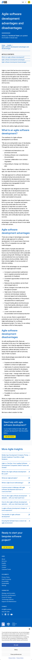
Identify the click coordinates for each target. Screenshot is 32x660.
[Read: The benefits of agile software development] (16, 515)
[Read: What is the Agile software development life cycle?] (16, 473)
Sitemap (4, 585)
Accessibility (5, 581)
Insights (9, 45)
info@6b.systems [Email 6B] (6, 609)
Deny (16, 649)
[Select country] (23, 2)
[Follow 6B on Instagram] (8, 615)
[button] (29, 629)
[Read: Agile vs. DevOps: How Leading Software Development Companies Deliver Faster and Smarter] (16, 465)
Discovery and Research (9, 595)
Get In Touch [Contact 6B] (7, 547)
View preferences (16, 654)
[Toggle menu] (29, 2)
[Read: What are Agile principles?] (16, 478)
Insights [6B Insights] (4, 563)
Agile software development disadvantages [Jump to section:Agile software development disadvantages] (14, 62)
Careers (4, 565)
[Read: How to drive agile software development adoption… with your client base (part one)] (16, 503)
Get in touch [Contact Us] (9, 436)
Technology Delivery (8, 599)
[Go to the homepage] (4, 2)
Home (3, 45)
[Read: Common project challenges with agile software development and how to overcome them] (16, 489)
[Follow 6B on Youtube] (11, 615)
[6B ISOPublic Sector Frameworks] (14, 624)
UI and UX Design (7, 597)
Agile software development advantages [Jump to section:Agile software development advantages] (13, 59)
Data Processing (6, 579)
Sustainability (5, 583)
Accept (16, 645)
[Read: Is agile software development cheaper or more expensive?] (16, 509)
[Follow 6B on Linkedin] (5, 615)
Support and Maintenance (9, 601)
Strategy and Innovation (8, 593)
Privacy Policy (12, 658)
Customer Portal (6, 569)
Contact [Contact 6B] (4, 567)
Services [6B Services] (4, 561)
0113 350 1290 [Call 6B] (5, 611)
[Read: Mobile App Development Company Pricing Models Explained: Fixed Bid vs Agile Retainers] (16, 457)
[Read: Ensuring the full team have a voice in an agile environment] (16, 522)
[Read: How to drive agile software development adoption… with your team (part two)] (16, 497)
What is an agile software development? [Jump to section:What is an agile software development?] (13, 57)
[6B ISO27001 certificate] (8, 624)
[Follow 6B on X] (2, 615)
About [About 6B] (3, 559)
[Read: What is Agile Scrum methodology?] (16, 483)
